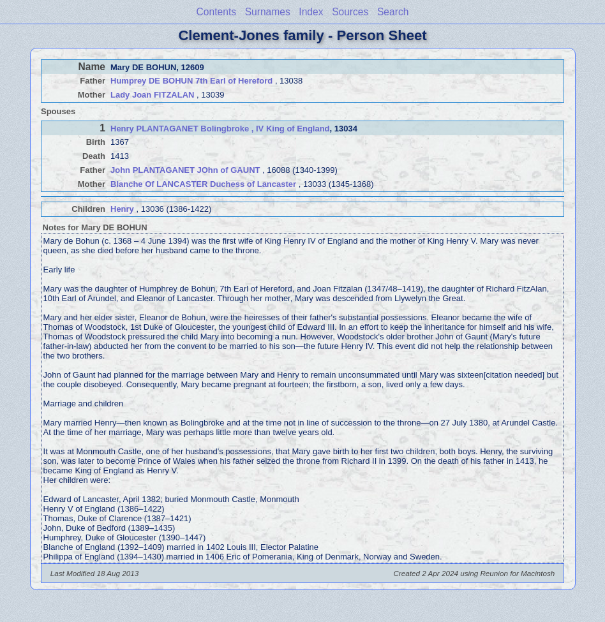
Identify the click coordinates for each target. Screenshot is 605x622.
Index (311, 11)
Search (392, 11)
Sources (350, 11)
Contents (216, 11)
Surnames (267, 11)
